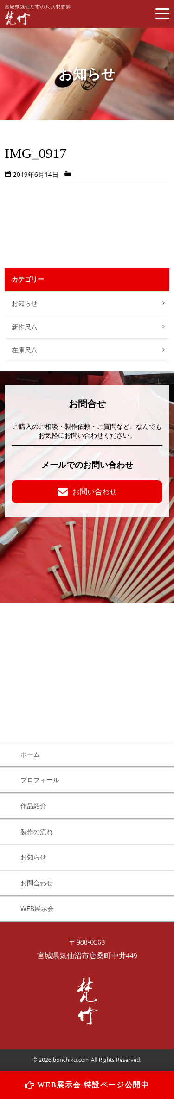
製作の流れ (36, 831)
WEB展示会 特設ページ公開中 (87, 1085)
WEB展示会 (37, 908)
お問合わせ (36, 883)
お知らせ (25, 303)
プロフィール (39, 779)
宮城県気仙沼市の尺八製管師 (38, 14)
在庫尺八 (25, 349)
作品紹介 (33, 805)
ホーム (30, 754)
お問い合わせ (87, 491)
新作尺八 (25, 326)
